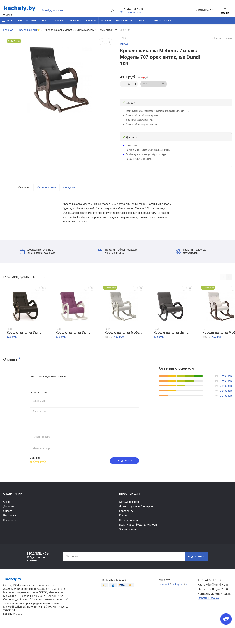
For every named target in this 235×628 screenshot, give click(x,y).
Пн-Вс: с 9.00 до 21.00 (213, 590)
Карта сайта (126, 512)
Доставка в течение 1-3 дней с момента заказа (38, 252)
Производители (124, 21)
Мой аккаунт (203, 10)
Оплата (46, 21)
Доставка (60, 21)
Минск (8, 14)
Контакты (91, 21)
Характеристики (46, 187)
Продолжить (124, 462)
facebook (164, 585)
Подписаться (196, 558)
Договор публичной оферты (136, 507)
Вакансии (106, 21)
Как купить (143, 21)
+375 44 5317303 (131, 9)
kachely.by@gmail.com (213, 585)
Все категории (12, 21)
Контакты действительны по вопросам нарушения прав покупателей (215, 595)
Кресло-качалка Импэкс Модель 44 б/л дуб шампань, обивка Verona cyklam (75, 334)
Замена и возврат (163, 21)
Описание (24, 187)
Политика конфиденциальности (138, 525)
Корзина (225, 11)
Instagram (177, 585)
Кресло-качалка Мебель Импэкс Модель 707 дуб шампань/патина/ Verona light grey (124, 334)
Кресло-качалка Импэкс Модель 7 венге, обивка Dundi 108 (26, 334)
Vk (187, 585)
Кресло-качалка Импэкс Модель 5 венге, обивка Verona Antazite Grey (173, 334)
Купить (153, 83)
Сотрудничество (129, 503)
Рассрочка (75, 21)
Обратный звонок (130, 12)
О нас (34, 21)
